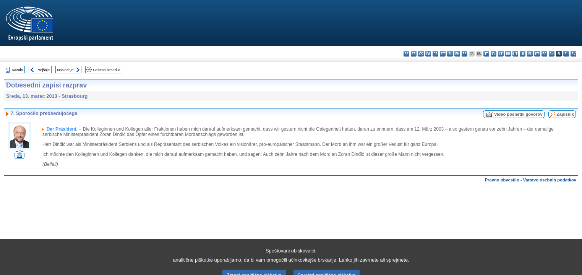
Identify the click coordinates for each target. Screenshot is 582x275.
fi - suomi (566, 54)
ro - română (544, 54)
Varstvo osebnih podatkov (549, 180)
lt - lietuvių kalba (501, 54)
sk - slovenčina (551, 54)
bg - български (406, 54)
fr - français (464, 54)
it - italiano (486, 54)
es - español (414, 54)
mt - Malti (515, 54)
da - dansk (428, 54)
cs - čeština (421, 54)
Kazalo (17, 70)
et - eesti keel (443, 54)
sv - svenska (573, 54)
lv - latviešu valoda (493, 54)
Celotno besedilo (106, 70)
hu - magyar (508, 54)
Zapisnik (565, 114)
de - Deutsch (435, 54)
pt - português (537, 54)
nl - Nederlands (522, 54)
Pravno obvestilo (502, 180)
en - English (457, 54)
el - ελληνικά (450, 54)
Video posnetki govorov (518, 114)
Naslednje (65, 70)
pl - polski (530, 54)
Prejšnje (43, 70)
